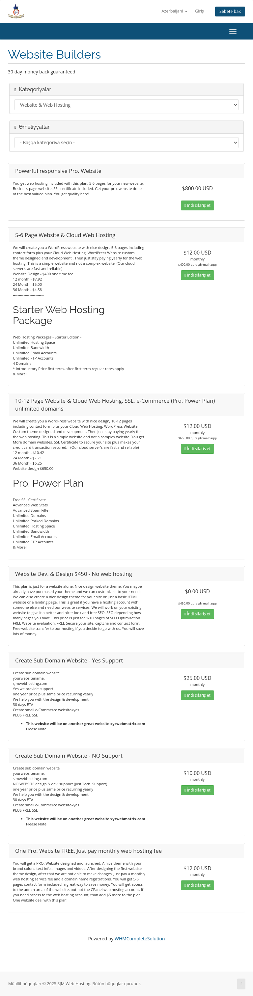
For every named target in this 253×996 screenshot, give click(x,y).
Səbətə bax (230, 11)
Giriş (199, 11)
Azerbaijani (174, 11)
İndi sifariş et (197, 205)
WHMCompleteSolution (140, 938)
